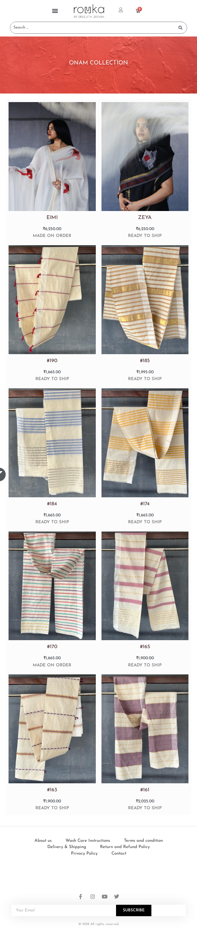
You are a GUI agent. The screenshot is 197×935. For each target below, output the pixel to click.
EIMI (52, 217)
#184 (52, 504)
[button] (55, 11)
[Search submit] (180, 28)
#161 (144, 790)
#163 (52, 790)
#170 (52, 647)
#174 (145, 504)
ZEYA (145, 217)
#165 (145, 647)
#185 (145, 361)
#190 (52, 361)
